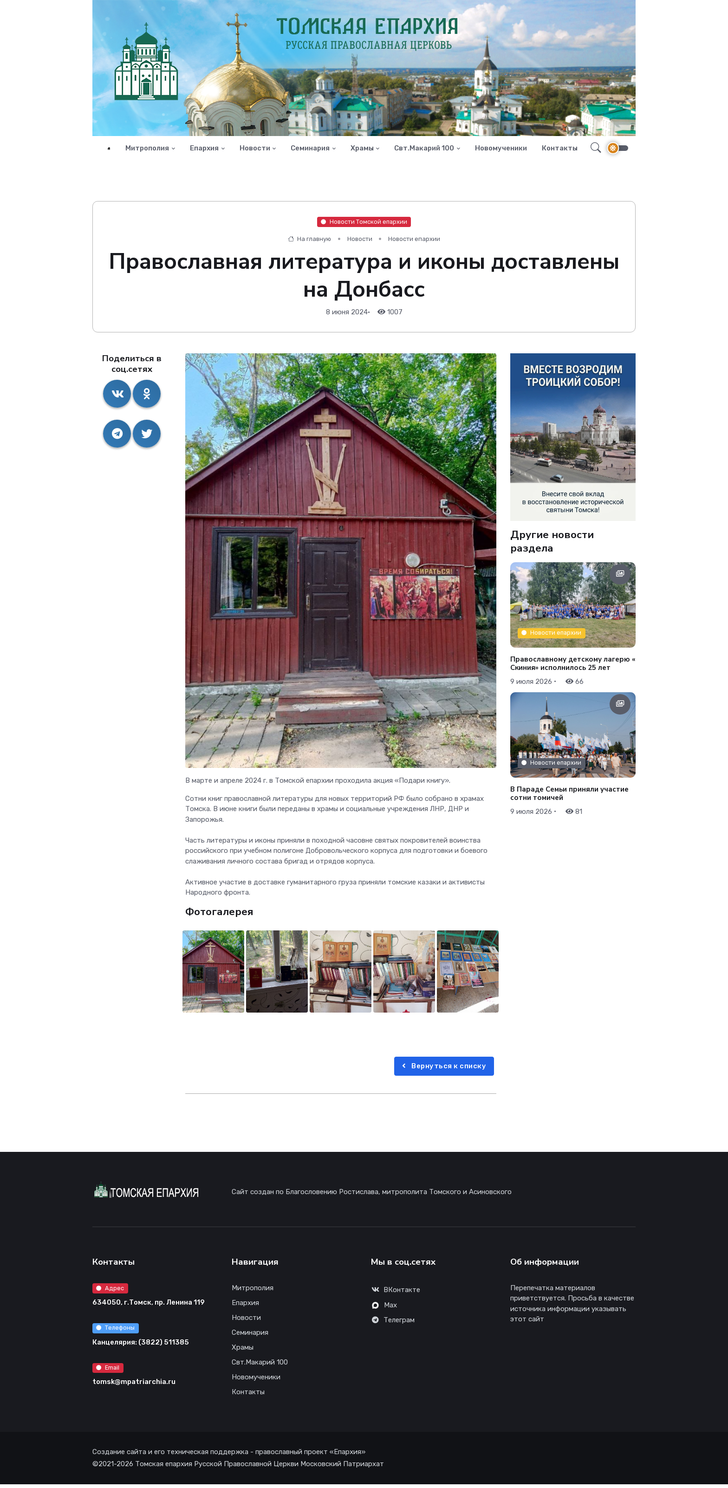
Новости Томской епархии (364, 225)
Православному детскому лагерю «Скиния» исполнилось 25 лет (572, 667)
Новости (255, 150)
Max (384, 1309)
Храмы (362, 150)
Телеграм (393, 1323)
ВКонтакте (395, 1294)
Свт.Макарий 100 (424, 150)
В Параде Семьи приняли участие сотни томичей (569, 797)
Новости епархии (414, 242)
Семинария (310, 150)
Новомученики (501, 150)
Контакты (560, 150)
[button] (593, 150)
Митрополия (147, 150)
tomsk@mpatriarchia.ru (134, 1385)
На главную (309, 242)
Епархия (204, 150)
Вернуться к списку (443, 1070)
